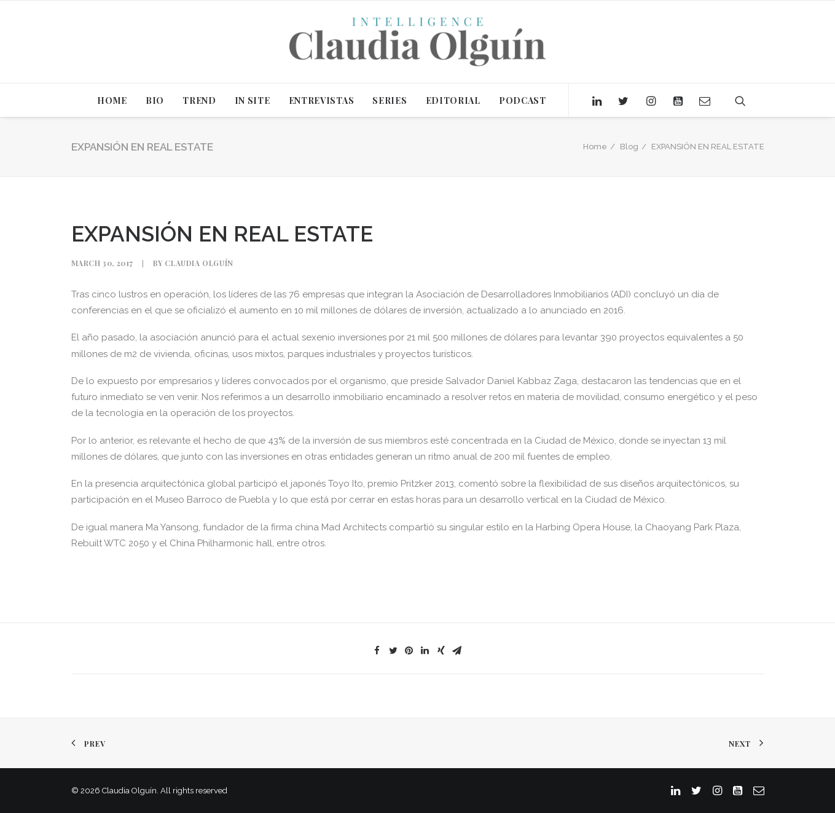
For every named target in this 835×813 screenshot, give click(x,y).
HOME (112, 100)
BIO (155, 100)
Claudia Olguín (199, 263)
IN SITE (252, 100)
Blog (629, 146)
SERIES (389, 100)
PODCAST (522, 100)
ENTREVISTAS (322, 100)
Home (595, 146)
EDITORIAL (453, 100)
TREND (199, 100)
